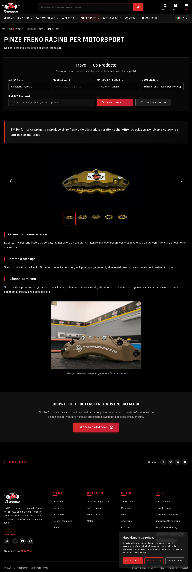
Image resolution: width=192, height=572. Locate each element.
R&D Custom (127, 527)
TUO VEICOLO (112, 18)
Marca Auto (15, 80)
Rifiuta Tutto (175, 561)
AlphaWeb (26, 550)
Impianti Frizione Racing (167, 514)
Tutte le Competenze (98, 501)
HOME (9, 18)
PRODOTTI (90, 18)
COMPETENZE (47, 18)
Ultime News (59, 514)
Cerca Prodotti (115, 102)
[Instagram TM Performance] (30, 541)
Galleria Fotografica (62, 521)
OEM (123, 514)
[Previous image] (11, 180)
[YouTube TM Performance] (23, 541)
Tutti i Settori (127, 501)
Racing (56, 508)
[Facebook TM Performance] (7, 541)
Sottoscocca (93, 514)
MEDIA (132, 18)
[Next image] (181, 180)
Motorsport (127, 508)
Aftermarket (127, 521)
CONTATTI (149, 18)
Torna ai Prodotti (15, 461)
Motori (90, 521)
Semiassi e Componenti (168, 521)
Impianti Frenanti (35, 28)
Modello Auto (62, 80)
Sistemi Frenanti (95, 508)
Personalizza (154, 561)
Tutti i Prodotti (163, 501)
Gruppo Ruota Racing (166, 527)
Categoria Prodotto (110, 80)
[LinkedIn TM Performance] (15, 541)
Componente (150, 80)
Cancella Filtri (153, 102)
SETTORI (70, 18)
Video (56, 527)
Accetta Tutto (132, 561)
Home (7, 28)
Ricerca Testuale (19, 96)
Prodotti (19, 28)
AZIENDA (25, 18)
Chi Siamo (58, 501)
